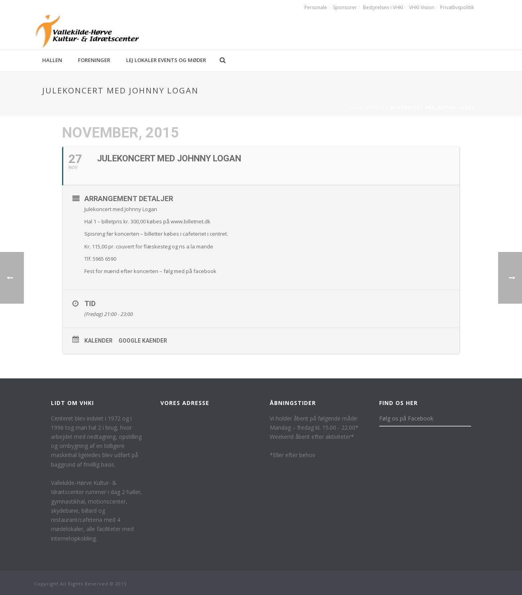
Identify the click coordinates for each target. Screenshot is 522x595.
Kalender (98, 340)
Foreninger (94, 60)
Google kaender (143, 340)
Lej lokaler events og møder (166, 60)
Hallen (52, 60)
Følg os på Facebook (406, 418)
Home (357, 107)
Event (377, 107)
